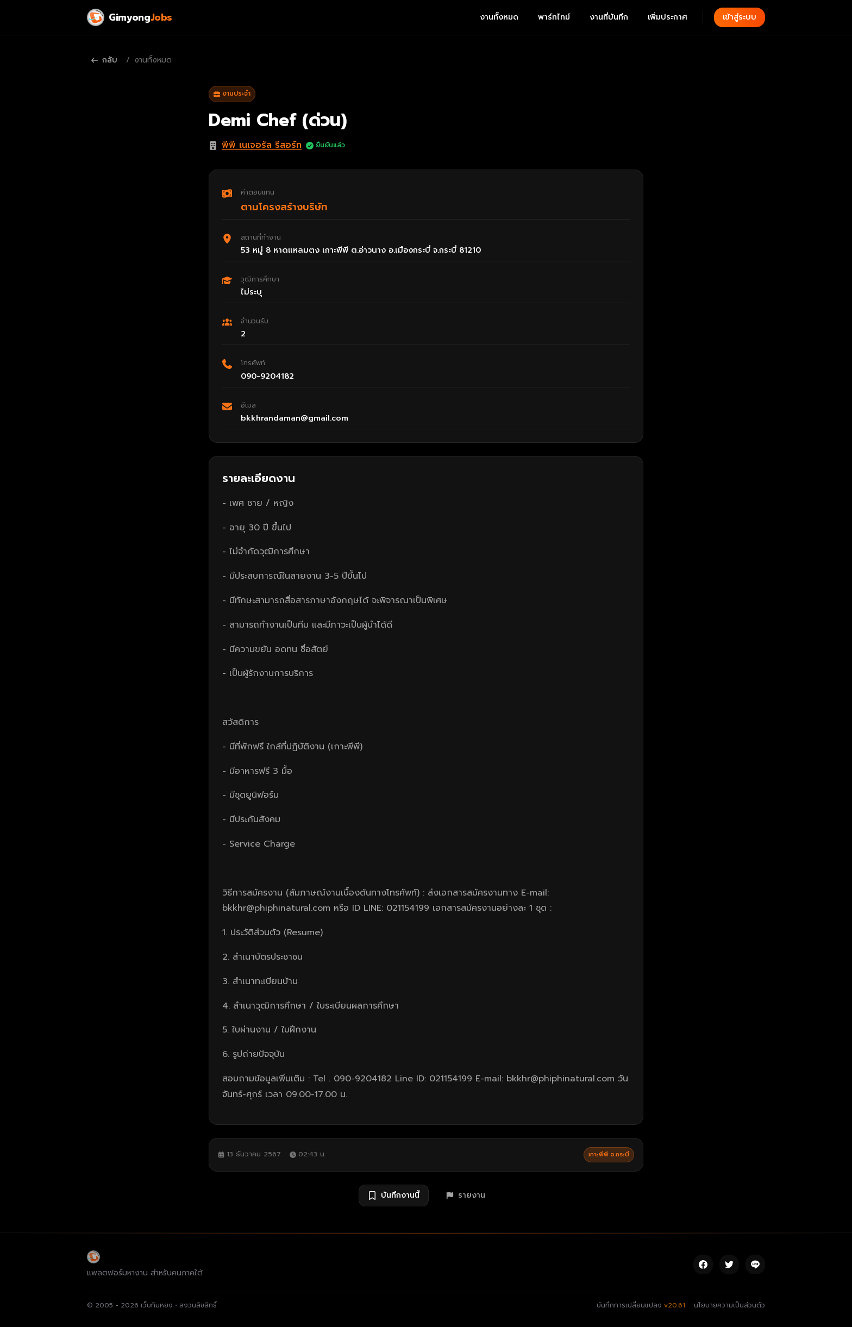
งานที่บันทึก (609, 17)
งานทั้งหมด (499, 17)
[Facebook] (703, 1264)
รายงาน (465, 1195)
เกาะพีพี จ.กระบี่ (608, 1154)
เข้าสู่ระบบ (739, 17)
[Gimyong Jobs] (129, 17)
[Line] (755, 1264)
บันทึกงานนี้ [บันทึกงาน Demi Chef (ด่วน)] (393, 1195)
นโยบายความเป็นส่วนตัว (729, 1305)
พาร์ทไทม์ (554, 17)
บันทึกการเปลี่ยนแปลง (641, 1305)
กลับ (104, 60)
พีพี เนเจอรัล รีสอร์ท (262, 145)
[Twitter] (729, 1264)
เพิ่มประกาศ (667, 17)
